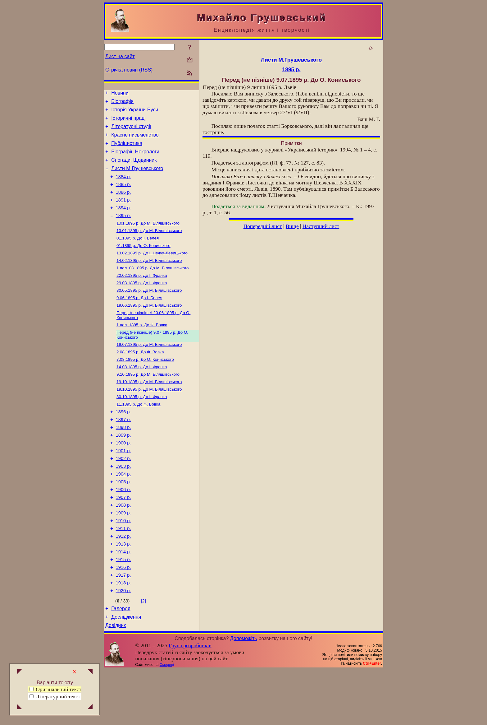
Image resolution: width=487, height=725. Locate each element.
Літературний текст (58, 696)
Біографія (122, 103)
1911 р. (123, 573)
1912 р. (123, 581)
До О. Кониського (143, 263)
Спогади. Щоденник (134, 168)
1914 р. (123, 599)
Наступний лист (321, 226)
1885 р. (123, 195)
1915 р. (123, 608)
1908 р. (123, 547)
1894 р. (123, 221)
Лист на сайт (120, 56)
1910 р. (123, 564)
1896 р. (123, 442)
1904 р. (123, 512)
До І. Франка (141, 295)
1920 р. (123, 642)
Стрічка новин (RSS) (128, 69)
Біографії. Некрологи (135, 159)
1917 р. (123, 625)
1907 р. (123, 538)
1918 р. (123, 634)
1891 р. (123, 213)
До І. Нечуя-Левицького (152, 271)
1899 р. (123, 468)
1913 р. (123, 590)
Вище (292, 226)
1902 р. (123, 494)
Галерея (120, 661)
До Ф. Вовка (141, 348)
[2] (143, 653)
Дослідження (126, 671)
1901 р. (123, 486)
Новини (120, 93)
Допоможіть (243, 693)
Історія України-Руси (134, 112)
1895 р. (123, 230)
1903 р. (123, 503)
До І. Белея (137, 255)
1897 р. (123, 451)
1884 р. (123, 186)
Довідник (115, 680)
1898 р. (123, 460)
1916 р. (123, 616)
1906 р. (123, 529)
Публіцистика (126, 149)
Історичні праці (128, 121)
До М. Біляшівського (148, 238)
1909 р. (123, 555)
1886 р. (123, 204)
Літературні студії (131, 131)
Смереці (167, 720)
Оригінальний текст (55, 689)
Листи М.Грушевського (137, 177)
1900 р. (123, 477)
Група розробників (190, 701)
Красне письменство (135, 140)
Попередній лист (263, 226)
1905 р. (123, 520)
